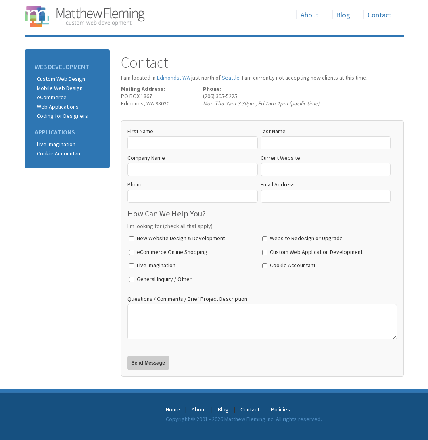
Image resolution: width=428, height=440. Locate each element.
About (310, 14)
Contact (379, 14)
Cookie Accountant (59, 153)
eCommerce (52, 97)
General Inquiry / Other (164, 279)
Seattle (231, 77)
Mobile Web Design (60, 88)
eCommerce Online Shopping (172, 252)
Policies (280, 409)
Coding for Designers (62, 115)
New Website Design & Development (181, 238)
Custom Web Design (61, 78)
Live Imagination (56, 144)
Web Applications (58, 106)
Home (173, 409)
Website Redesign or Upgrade (306, 238)
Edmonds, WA (173, 77)
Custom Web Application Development (316, 252)
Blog (343, 14)
